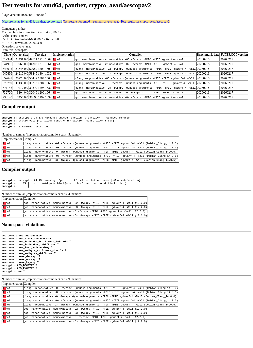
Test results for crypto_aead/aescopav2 (145, 21)
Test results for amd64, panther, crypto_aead (91, 21)
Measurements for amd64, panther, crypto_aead (32, 21)
